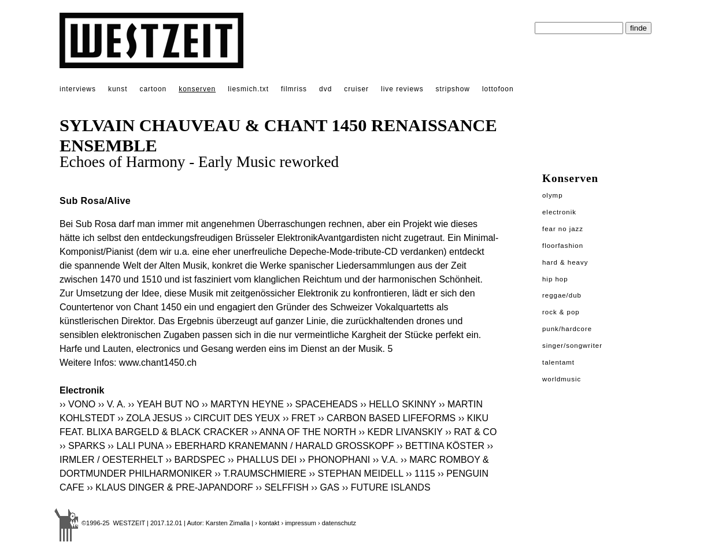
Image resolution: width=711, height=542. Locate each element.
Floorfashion (562, 245)
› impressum (298, 522)
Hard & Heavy (565, 262)
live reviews (402, 89)
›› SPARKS (82, 446)
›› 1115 (420, 473)
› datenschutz (337, 522)
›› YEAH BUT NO (163, 404)
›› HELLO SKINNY (398, 404)
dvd (325, 89)
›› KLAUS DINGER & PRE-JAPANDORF (170, 487)
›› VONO (77, 404)
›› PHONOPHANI (335, 460)
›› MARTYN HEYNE (243, 404)
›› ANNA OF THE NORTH (303, 432)
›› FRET (299, 418)
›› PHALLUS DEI (262, 460)
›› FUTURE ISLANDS (386, 487)
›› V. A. (111, 404)
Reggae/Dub (562, 295)
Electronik (559, 212)
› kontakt (267, 522)
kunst (117, 89)
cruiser (356, 89)
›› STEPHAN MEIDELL (356, 473)
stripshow (453, 89)
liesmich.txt (248, 89)
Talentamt (558, 362)
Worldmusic (561, 379)
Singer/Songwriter (572, 345)
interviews (78, 89)
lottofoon (498, 89)
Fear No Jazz (562, 228)
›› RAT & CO (471, 432)
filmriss (294, 89)
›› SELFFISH (282, 487)
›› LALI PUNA (135, 446)
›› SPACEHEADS (321, 404)
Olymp (552, 195)
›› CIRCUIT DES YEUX (232, 418)
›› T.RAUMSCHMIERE (260, 473)
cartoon (152, 89)
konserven (197, 89)
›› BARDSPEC (195, 460)
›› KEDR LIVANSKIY (400, 432)
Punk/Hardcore (567, 328)
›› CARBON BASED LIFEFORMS (387, 418)
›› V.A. (385, 460)
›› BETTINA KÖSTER (440, 446)
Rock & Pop (561, 312)
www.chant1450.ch (158, 362)
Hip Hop (555, 279)
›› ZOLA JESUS (149, 418)
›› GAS (325, 487)
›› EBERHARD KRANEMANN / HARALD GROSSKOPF (280, 446)
